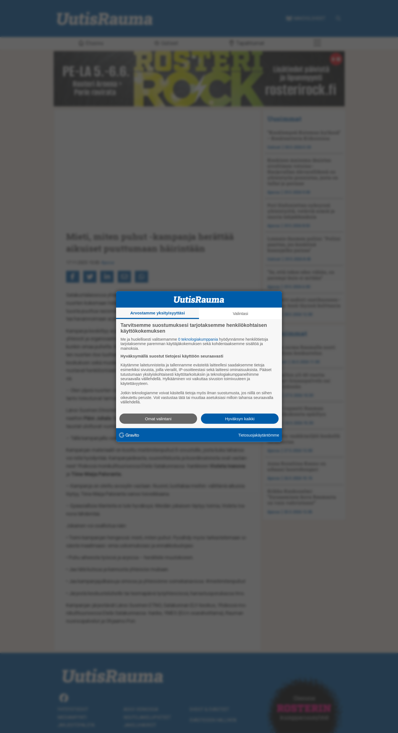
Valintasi (240, 313)
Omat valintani (158, 418)
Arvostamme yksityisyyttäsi (157, 312)
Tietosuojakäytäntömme (258, 435)
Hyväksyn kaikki (240, 418)
